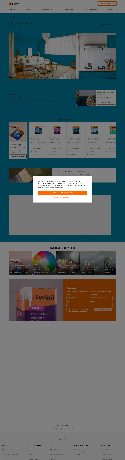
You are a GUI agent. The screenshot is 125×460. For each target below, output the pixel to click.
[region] (62, 189)
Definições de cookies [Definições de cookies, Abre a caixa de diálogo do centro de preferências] (62, 197)
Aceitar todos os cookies (62, 192)
